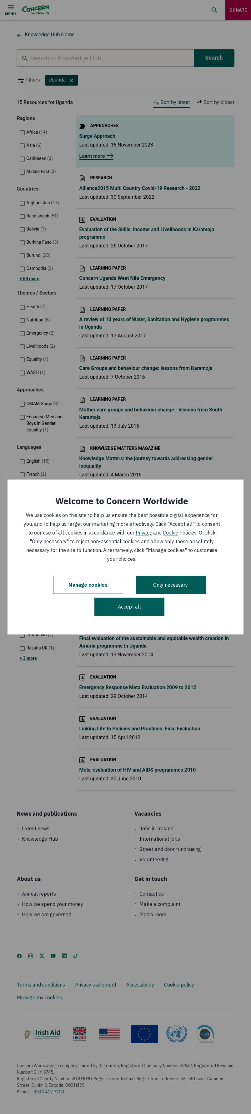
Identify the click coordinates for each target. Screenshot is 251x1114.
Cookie (170, 533)
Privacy (144, 533)
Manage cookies (88, 585)
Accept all (129, 607)
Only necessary (170, 585)
